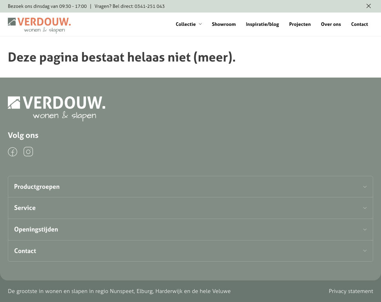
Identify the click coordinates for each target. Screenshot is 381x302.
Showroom (224, 24)
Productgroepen (37, 186)
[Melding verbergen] (368, 6)
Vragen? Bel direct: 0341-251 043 (130, 6)
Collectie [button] (189, 24)
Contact (359, 24)
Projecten (300, 24)
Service (25, 208)
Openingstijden (36, 229)
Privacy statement (351, 291)
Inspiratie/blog (262, 24)
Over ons (331, 24)
